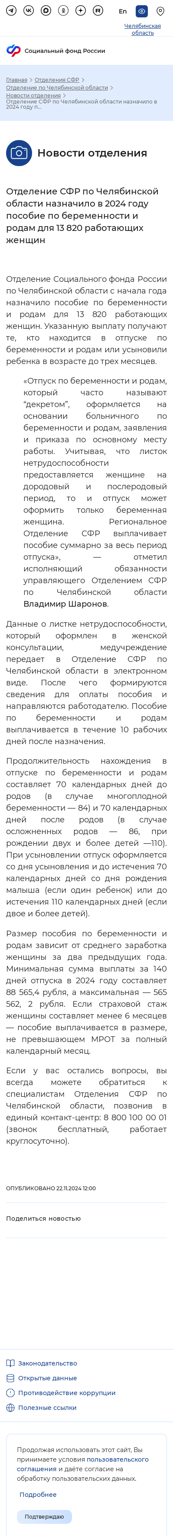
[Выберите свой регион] (162, 11)
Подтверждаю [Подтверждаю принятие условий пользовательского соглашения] (44, 1516)
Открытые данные (47, 1378)
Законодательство (47, 1363)
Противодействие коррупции (67, 1393)
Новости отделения (33, 95)
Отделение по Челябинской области (57, 87)
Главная (16, 80)
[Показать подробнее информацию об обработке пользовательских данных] (38, 1494)
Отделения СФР (57, 80)
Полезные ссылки (47, 1408)
